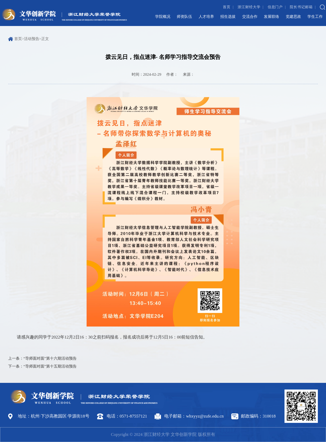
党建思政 (293, 16)
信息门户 (275, 7)
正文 (45, 38)
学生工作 (315, 16)
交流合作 (249, 16)
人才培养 (206, 16)
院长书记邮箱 (301, 7)
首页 (226, 7)
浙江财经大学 (249, 7)
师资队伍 (184, 16)
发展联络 (271, 16)
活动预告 (31, 38)
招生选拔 (228, 16)
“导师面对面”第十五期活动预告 (50, 366)
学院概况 (162, 16)
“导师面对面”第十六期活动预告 (50, 358)
